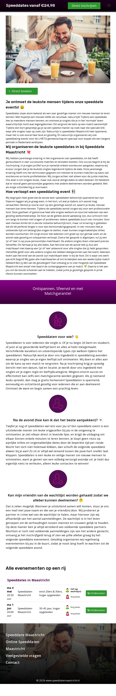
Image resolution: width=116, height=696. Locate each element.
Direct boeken (22, 91)
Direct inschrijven (84, 690)
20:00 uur (10, 610)
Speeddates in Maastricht (28, 580)
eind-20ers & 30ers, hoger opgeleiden (51, 593)
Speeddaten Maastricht (25, 593)
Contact (12, 662)
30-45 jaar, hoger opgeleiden (49, 610)
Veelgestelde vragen (23, 655)
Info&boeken (97, 593)
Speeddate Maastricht (25, 634)
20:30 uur (10, 593)
